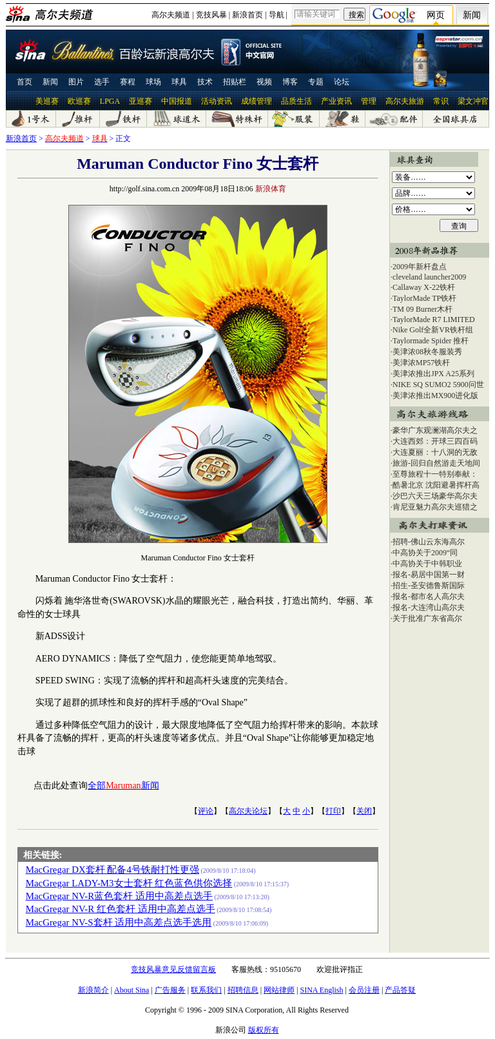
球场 (153, 81)
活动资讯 (216, 101)
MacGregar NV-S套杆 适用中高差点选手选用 (119, 922)
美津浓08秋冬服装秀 (427, 351)
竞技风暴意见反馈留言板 (173, 969)
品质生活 (296, 101)
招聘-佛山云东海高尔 (429, 541)
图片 (76, 81)
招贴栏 (234, 81)
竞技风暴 (211, 14)
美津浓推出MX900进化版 (435, 395)
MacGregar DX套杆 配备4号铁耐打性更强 (112, 869)
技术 (205, 81)
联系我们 (206, 990)
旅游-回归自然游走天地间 (436, 463)
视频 (264, 81)
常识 (441, 101)
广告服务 (170, 990)
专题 (316, 81)
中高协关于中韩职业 (427, 563)
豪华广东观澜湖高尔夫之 (435, 430)
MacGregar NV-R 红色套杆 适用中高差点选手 (120, 909)
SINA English (321, 990)
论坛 (341, 81)
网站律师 (279, 990)
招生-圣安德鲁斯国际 (429, 585)
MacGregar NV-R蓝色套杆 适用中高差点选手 (119, 896)
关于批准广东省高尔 (427, 618)
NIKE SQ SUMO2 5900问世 (438, 384)
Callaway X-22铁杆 (424, 287)
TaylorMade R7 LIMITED (434, 319)
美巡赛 (47, 101)
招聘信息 (243, 990)
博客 (290, 81)
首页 (24, 81)
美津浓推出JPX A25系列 (433, 373)
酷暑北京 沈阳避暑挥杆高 (436, 485)
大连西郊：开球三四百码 (435, 441)
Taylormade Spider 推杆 (431, 340)
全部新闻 (123, 785)
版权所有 (263, 1029)
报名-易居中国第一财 (429, 574)
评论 (205, 810)
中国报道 (176, 101)
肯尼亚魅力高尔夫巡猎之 (435, 506)
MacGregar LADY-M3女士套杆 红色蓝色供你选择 (129, 883)
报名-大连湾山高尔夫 (429, 607)
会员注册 (364, 990)
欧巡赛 (79, 101)
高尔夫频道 (170, 14)
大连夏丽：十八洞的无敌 (435, 452)
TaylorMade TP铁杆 (424, 298)
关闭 (364, 810)
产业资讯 (336, 101)
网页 (436, 15)
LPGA (110, 101)
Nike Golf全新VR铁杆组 (433, 329)
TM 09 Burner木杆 (422, 309)
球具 (179, 81)
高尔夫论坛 (248, 810)
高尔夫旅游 (404, 101)
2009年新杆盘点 (420, 266)
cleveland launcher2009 (429, 276)
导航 (276, 14)
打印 (333, 810)
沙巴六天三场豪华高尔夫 (435, 495)
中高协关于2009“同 (425, 552)
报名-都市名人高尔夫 (429, 596)
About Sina (131, 990)
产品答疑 (400, 990)
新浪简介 (93, 990)
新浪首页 (247, 14)
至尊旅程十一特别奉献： (435, 474)
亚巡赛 (140, 101)
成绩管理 (256, 101)
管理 (368, 101)
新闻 (472, 15)
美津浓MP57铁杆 (421, 362)
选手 (102, 81)
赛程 (127, 81)
